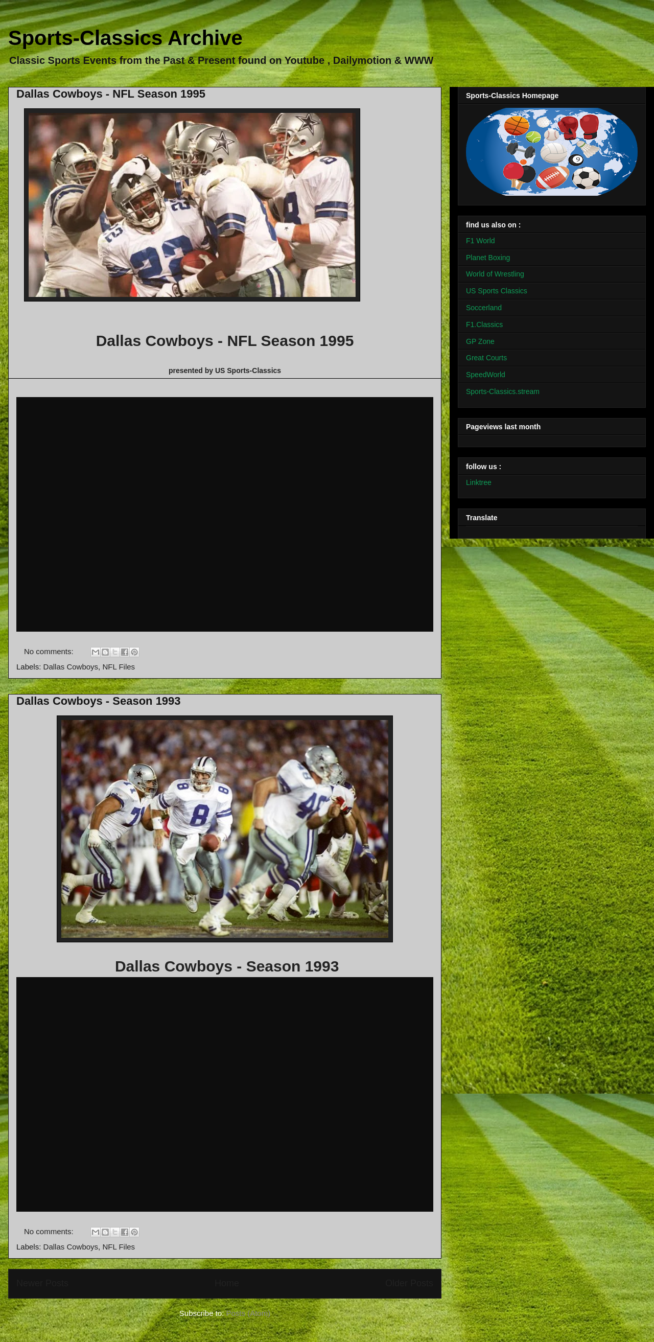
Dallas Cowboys (71, 666)
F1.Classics (484, 324)
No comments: (50, 651)
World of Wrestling (495, 274)
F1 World (480, 241)
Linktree (479, 482)
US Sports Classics (496, 291)
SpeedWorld (485, 375)
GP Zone (480, 341)
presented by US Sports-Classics (225, 370)
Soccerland (484, 308)
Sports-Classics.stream (503, 391)
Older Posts (409, 1283)
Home (227, 1283)
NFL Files (118, 666)
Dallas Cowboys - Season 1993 (98, 701)
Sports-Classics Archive (125, 38)
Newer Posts (42, 1283)
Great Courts (486, 358)
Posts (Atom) (248, 1313)
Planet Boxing (488, 257)
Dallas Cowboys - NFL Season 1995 (110, 93)
